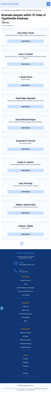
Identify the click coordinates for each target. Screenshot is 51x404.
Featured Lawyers (25, 343)
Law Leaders (25, 295)
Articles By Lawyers (25, 314)
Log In (25, 284)
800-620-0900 (23, 272)
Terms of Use (37, 388)
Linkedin (25, 359)
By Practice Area (25, 340)
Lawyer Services (25, 280)
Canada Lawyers (25, 347)
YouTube (25, 373)
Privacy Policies (31, 389)
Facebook (25, 366)
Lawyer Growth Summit (25, 291)
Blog (25, 321)
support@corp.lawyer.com (26, 264)
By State (25, 336)
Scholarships (26, 317)
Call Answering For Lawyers (25, 287)
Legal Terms (25, 310)
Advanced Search (25, 332)
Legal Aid (25, 306)
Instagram (25, 362)
